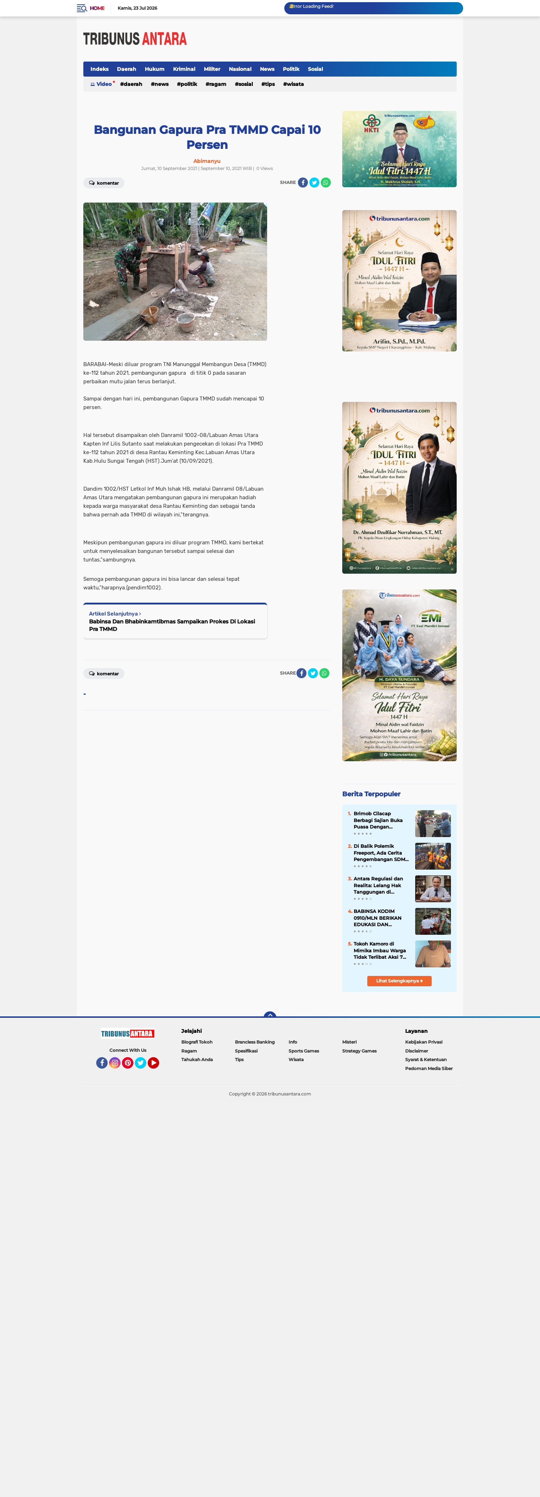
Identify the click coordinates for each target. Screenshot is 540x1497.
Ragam (217, 84)
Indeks (99, 69)
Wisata (295, 84)
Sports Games (304, 1051)
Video (104, 84)
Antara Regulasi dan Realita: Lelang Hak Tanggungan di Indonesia (378, 885)
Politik (291, 69)
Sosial (315, 69)
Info (293, 1042)
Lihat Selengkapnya (399, 980)
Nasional (240, 69)
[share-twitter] (314, 183)
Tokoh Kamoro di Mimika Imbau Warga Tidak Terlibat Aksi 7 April (380, 950)
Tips (270, 84)
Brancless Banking (255, 1042)
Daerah (126, 69)
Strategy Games (359, 1051)
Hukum (155, 69)
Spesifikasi (246, 1051)
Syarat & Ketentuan (426, 1059)
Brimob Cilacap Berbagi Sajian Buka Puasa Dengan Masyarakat (378, 820)
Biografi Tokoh (196, 1042)
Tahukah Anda (197, 1059)
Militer (212, 69)
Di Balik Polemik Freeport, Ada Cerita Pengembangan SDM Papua (379, 852)
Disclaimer (416, 1051)
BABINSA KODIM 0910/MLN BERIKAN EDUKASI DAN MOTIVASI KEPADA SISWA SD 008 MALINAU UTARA (378, 918)
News (267, 69)
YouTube (158, 1066)
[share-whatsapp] (326, 183)
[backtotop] (270, 1017)
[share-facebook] (303, 183)
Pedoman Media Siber (429, 1068)
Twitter (144, 1066)
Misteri (349, 1042)
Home (97, 8)
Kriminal (184, 69)
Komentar (104, 183)
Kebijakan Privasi (423, 1042)
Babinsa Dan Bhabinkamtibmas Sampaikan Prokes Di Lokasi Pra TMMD (172, 625)
